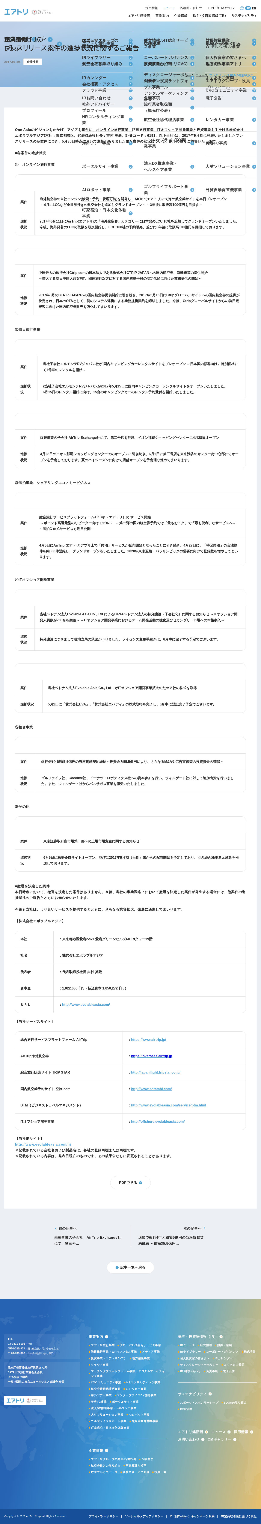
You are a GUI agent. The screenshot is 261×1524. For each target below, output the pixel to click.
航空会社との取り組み (106, 1465)
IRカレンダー (224, 1358)
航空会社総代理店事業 (106, 1388)
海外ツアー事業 (101, 1395)
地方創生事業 (141, 1358)
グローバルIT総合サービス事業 (140, 1345)
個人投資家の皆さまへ (195, 1358)
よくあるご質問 (234, 1364)
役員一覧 (160, 1472)
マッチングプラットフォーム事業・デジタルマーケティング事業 (128, 1374)
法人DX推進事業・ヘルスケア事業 (114, 1408)
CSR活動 (186, 1409)
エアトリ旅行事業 (103, 1345)
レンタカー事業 (136, 1388)
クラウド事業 (100, 1364)
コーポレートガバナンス (222, 1351)
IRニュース (187, 1345)
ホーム (189, 75)
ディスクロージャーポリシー (199, 1364)
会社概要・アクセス (136, 1472)
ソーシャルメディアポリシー (144, 1516)
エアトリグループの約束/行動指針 (113, 1459)
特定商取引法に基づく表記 (239, 1516)
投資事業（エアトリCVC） (109, 1358)
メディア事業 (151, 1351)
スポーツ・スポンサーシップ (199, 1402)
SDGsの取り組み (235, 1402)
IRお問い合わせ (190, 1371)
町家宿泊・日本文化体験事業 (110, 1427)
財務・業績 (224, 1345)
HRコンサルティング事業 (143, 1382)
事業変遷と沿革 (136, 1465)
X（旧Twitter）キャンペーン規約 (192, 1516)
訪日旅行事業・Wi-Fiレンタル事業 (114, 1351)
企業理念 (147, 1459)
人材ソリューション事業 (107, 1414)
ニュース (202, 75)
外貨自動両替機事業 (145, 1421)
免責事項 (212, 1371)
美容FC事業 (99, 1401)
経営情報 (206, 1345)
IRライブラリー (190, 1351)
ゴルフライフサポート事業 (109, 1421)
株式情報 (250, 1351)
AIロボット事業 (139, 1414)
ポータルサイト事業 (125, 1401)
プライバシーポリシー (103, 1516)
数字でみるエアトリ (104, 1472)
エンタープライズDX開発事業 (137, 1395)
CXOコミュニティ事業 (106, 1382)
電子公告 (229, 1371)
